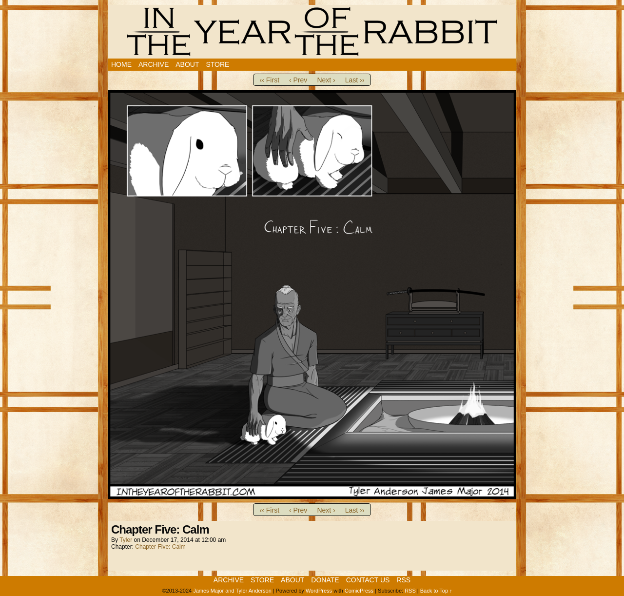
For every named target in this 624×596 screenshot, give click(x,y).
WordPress (319, 591)
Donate (325, 580)
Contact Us (368, 580)
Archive (153, 64)
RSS (403, 580)
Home (121, 64)
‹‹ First (269, 80)
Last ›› (355, 80)
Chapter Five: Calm (160, 546)
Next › (326, 80)
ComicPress (359, 591)
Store (217, 64)
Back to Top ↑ (436, 591)
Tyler (125, 539)
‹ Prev (298, 80)
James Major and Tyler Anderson (232, 591)
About (187, 64)
